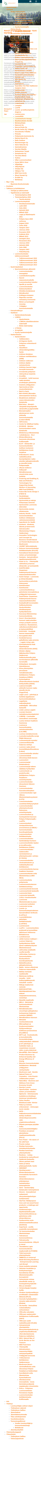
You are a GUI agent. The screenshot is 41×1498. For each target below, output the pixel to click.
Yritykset (9, 44)
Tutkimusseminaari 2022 (28, 258)
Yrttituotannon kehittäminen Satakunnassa (24, 1360)
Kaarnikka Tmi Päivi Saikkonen (26, 86)
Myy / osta (10, 182)
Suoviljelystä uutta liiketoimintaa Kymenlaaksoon (26, 1375)
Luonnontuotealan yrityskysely (22, 42)
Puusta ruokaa (24, 1144)
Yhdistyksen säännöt (18, 1408)
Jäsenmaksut (15, 1412)
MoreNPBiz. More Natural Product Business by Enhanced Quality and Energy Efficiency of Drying (28, 1056)
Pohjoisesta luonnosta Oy (24, 136)
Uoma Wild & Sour (21, 162)
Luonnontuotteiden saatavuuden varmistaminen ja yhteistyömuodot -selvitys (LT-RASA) (28, 854)
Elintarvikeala (16, 29)
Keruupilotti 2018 (25, 636)
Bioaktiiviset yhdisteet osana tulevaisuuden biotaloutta (27, 400)
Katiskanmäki (20, 90)
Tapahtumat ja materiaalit (20, 193)
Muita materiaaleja (26, 326)
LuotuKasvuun (24, 937)
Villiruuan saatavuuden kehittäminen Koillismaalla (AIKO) (29, 1316)
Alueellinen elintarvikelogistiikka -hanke (27, 350)
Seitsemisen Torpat (22, 151)
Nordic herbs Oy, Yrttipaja (24, 129)
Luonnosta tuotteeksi (27, 904)
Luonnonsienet (20, 16)
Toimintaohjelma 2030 (23, 195)
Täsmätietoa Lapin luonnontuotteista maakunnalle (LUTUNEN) (28, 1249)
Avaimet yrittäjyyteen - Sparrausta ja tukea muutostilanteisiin (27, 387)
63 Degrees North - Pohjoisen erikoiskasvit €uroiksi (27, 343)
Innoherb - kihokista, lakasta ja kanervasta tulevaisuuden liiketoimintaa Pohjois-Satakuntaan (27, 529)
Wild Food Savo (25, 1345)
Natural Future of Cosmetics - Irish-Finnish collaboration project (28, 1076)
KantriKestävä (24, 585)
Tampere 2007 (24, 249)
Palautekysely (24, 252)
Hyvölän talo (19, 77)
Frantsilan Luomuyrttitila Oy (25, 66)
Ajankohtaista (11, 7)
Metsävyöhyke (20, 123)
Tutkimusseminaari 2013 (28, 265)
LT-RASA (18, 328)
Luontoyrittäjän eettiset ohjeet (22, 1406)
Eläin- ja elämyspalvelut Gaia (25, 60)
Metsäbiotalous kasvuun (28, 1017)
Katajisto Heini (20, 88)
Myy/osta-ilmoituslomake (20, 184)
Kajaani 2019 (23, 223)
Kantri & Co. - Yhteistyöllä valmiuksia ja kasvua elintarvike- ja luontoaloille (29, 564)
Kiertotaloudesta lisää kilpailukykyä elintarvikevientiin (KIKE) (28, 647)
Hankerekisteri (16, 334)
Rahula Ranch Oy (21, 138)
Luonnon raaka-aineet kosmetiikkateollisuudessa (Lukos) (29, 749)
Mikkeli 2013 (23, 236)
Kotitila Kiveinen (21, 92)
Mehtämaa (18, 180)
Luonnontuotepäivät (22, 201)
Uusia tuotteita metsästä (28, 1266)
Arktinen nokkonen (26, 361)
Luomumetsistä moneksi (28, 740)
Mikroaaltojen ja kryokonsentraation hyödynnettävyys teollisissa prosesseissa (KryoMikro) (28, 1028)
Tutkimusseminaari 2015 (28, 262)
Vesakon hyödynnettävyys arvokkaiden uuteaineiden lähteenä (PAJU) (28, 1295)
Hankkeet (14, 313)
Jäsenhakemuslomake (19, 1414)
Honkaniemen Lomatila (23, 70)
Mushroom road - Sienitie (28, 1072)
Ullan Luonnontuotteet (23, 160)
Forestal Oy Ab (20, 64)
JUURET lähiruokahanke (28, 546)
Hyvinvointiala (16, 36)
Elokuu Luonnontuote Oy (24, 57)
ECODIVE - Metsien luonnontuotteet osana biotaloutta (27, 428)
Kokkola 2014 (24, 234)
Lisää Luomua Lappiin (27, 710)
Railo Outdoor (20, 140)
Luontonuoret (24, 926)
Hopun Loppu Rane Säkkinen (25, 73)
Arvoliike (22, 376)
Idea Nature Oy (20, 79)
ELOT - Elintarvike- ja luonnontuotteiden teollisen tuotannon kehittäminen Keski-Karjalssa (27, 448)
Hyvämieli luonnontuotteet (24, 75)
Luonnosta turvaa (25, 906)
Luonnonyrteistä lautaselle (29, 891)
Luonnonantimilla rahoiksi (28, 753)
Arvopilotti (19, 330)
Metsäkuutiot (24, 293)
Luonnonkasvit (20, 18)
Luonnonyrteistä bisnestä (28, 889)
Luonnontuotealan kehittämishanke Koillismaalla (26, 1397)
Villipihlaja (18, 164)
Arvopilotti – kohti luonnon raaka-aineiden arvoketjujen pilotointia (29, 380)
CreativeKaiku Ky (21, 55)
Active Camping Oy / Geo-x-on (26, 49)
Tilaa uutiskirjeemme (18, 1417)
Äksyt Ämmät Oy (21, 175)
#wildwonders (24, 339)
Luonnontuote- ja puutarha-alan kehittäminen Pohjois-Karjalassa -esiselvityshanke (27, 775)
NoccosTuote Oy (21, 127)
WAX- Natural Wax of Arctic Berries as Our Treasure (27, 1340)
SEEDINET (23, 1168)
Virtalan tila (19, 169)
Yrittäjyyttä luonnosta (27, 1356)
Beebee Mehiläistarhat (23, 53)
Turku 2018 (23, 225)
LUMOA (18, 317)
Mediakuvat (19, 1428)
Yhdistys (9, 1404)
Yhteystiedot (11, 1434)
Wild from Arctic (21, 173)
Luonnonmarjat (20, 14)
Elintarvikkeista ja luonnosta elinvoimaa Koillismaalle (27, 439)
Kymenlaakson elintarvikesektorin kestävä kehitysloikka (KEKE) (29, 681)
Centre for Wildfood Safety (29, 424)
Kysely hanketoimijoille (23, 332)
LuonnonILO (23, 760)
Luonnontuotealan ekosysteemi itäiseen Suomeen (27, 784)
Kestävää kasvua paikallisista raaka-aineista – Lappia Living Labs (29, 640)
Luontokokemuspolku (27, 276)
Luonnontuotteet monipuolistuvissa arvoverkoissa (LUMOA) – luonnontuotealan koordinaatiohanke (28, 827)
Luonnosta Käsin (25, 893)
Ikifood (17, 81)
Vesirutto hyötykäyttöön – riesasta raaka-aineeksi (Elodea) (28, 1301)
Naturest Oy (19, 125)
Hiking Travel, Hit (21, 68)
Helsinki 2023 (24, 210)
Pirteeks (18, 134)
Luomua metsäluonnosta (28, 734)
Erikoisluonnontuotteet (23, 20)
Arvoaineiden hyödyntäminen (21, 33)
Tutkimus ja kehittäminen (15, 188)
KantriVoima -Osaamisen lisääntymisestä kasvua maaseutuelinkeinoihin (28, 599)
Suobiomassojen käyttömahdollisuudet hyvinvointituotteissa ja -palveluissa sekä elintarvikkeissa (28, 1214)
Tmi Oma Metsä (20, 156)
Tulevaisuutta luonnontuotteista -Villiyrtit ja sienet (29, 1242)
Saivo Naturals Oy (21, 145)
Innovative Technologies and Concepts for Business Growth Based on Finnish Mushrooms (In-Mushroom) (29, 539)
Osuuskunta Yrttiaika (22, 131)
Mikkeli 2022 (23, 212)
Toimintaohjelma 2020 (23, 197)
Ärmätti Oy (19, 177)
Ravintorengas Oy (21, 142)
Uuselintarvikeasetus (22, 31)
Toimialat (9, 9)
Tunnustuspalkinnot (18, 1421)
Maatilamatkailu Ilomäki (23, 121)
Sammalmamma (21, 147)
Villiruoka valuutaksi (26, 1312)
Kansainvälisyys (17, 310)
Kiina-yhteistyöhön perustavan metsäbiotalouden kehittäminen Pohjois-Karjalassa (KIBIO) (27, 673)
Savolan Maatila (20, 149)
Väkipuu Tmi (19, 171)
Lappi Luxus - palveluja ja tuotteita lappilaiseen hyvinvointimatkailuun (28, 697)
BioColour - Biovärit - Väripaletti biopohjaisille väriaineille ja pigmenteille (28, 407)
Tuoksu (17, 158)
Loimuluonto (19, 103)
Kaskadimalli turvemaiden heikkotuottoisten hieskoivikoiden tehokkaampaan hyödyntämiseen (28, 607)
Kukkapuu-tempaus (26, 295)
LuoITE (17, 108)
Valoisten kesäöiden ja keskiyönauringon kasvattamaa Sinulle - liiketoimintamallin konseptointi (27, 1273)
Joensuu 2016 (24, 230)
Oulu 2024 (23, 208)
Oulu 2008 (23, 247)
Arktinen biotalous (26, 354)
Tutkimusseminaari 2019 (28, 260)
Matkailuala (15, 38)
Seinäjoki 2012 (24, 238)
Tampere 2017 (24, 228)
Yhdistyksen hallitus (18, 1410)
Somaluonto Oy (20, 153)
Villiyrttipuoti (19, 166)
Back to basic (24, 391)
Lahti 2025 (23, 206)
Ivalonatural (19, 84)
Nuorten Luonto (25, 1087)
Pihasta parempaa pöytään (29, 1124)
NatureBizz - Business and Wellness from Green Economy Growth (29, 1083)
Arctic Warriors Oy (21, 51)
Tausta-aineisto (24, 199)
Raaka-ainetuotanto (18, 12)
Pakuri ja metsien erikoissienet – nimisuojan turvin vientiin (28, 1107)
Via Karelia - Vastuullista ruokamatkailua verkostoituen (28, 1308)
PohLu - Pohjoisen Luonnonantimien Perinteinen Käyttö (26, 1390)
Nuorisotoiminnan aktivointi (25, 269)
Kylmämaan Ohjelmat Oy (24, 99)
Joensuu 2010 (24, 243)
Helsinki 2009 (24, 245)
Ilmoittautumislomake (27, 204)
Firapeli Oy (19, 62)
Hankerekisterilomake (23, 315)
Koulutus (9, 186)
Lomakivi (18, 105)
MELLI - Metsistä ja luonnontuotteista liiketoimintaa (26, 1004)
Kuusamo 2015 (24, 232)
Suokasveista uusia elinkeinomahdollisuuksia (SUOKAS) (28, 1222)
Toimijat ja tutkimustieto (19, 190)
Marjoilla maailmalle (26, 1000)
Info (7, 1401)
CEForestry (23, 422)
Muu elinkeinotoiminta (19, 40)
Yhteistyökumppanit (13, 1432)
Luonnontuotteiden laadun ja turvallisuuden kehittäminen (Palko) (29, 845)
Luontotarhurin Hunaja (23, 119)
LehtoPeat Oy (20, 101)
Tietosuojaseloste (17, 1438)
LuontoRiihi (19, 116)
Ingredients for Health (27, 522)
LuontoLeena (20, 114)
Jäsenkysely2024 (17, 1430)
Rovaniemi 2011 (25, 241)
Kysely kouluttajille (22, 27)
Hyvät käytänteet (17, 267)
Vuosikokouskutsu (17, 1419)
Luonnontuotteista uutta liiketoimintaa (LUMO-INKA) (28, 876)
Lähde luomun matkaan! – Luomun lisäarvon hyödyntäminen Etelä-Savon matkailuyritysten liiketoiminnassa (28, 943)
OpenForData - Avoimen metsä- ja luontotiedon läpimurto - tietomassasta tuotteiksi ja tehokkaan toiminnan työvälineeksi (28, 1094)
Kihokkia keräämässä (27, 291)
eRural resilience (25, 468)
